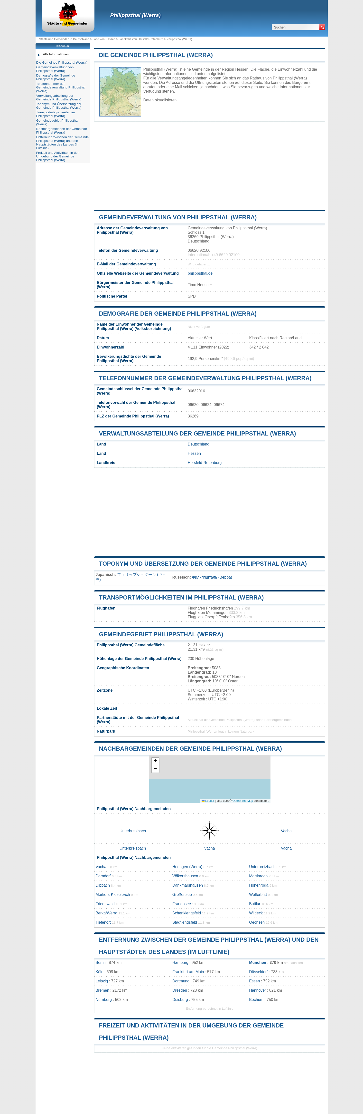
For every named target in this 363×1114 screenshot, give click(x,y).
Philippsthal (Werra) (135, 15)
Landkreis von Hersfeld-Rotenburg (141, 39)
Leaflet (208, 801)
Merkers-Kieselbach (113, 894)
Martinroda (258, 876)
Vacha (286, 831)
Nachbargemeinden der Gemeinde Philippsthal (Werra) (190, 748)
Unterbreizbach (133, 831)
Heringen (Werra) (187, 867)
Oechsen (257, 922)
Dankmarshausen (187, 885)
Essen (254, 981)
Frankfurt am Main (188, 972)
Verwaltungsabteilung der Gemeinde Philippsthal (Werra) (197, 433)
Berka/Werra (107, 913)
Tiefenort (103, 922)
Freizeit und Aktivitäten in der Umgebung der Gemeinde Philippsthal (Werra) (57, 156)
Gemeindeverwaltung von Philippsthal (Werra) (178, 217)
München (257, 962)
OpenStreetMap (243, 801)
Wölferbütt (258, 894)
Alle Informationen (56, 54)
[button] (155, 761)
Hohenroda (258, 885)
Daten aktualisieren (160, 100)
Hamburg (180, 962)
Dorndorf (103, 876)
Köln (99, 972)
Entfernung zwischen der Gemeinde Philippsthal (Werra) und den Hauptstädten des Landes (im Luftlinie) (62, 142)
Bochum (256, 1000)
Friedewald (105, 904)
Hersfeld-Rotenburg (205, 463)
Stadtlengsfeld (184, 922)
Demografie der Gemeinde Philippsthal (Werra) (178, 313)
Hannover (257, 990)
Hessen (194, 453)
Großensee (182, 894)
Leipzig (102, 981)
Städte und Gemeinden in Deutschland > (66, 39)
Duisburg (180, 1000)
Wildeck (256, 913)
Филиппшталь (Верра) (212, 577)
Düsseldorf (258, 972)
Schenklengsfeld (186, 913)
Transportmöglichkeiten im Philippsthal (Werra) (181, 597)
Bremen (102, 990)
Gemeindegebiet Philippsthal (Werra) (161, 634)
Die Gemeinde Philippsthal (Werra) (156, 55)
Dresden (179, 990)
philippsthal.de (200, 273)
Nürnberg (104, 1000)
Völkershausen (185, 876)
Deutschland (198, 444)
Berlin (101, 962)
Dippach (103, 885)
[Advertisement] (209, 166)
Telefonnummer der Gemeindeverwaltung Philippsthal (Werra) (205, 378)
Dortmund (180, 981)
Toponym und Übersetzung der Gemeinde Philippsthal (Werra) (203, 563)
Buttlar (254, 904)
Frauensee (181, 904)
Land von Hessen (104, 39)
